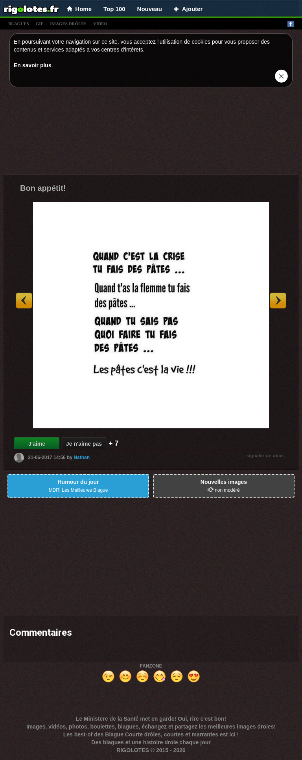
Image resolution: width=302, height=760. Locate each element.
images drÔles (68, 23)
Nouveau (149, 9)
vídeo (100, 23)
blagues (18, 23)
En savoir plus (33, 65)
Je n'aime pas (84, 444)
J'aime (36, 444)
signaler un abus (265, 455)
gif (40, 23)
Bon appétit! (43, 188)
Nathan (82, 457)
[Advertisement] (151, 132)
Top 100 (114, 9)
